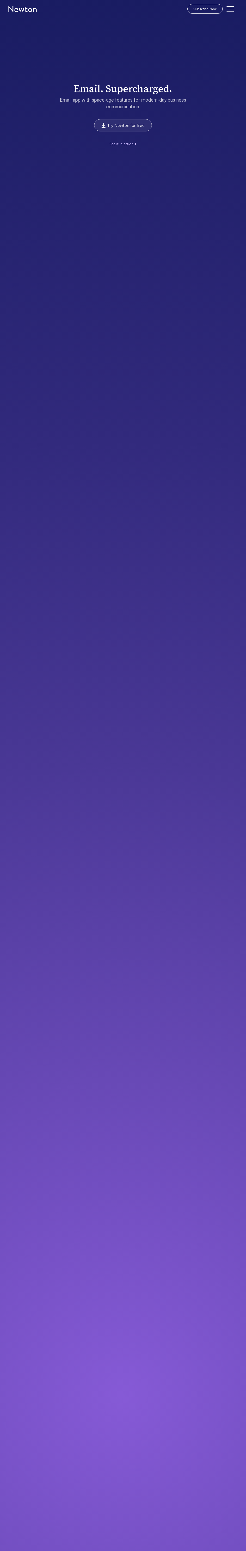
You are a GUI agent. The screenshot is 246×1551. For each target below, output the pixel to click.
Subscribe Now (205, 9)
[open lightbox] (123, 144)
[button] (230, 8)
